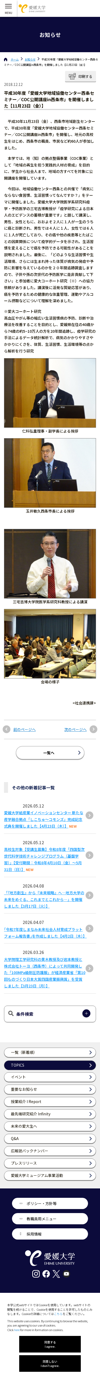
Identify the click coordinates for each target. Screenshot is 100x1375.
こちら (58, 1314)
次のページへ (75, 729)
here (17, 1330)
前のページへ (24, 729)
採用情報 (34, 1234)
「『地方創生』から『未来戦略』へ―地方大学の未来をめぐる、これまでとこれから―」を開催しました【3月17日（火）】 (44, 899)
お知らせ (30, 59)
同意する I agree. (50, 1344)
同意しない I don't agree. (50, 1363)
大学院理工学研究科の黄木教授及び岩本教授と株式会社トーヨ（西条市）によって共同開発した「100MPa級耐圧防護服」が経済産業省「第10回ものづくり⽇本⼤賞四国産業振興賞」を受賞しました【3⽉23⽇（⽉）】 (44, 972)
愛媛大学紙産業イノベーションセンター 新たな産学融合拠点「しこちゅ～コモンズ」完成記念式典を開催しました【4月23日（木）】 (43, 819)
